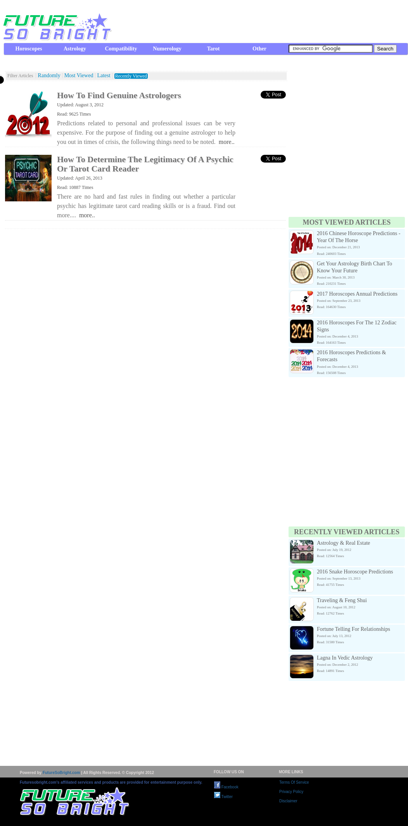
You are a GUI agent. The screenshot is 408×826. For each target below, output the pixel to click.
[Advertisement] (72, 142)
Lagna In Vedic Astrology (345, 658)
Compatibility (121, 49)
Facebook (226, 787)
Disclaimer (288, 801)
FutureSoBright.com (61, 773)
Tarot (213, 49)
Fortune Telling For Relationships (353, 629)
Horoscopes (29, 49)
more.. (227, 142)
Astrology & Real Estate (343, 543)
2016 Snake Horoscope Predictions (355, 572)
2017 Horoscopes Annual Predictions (357, 294)
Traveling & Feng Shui (342, 600)
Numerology (167, 49)
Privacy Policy (291, 792)
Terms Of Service (294, 782)
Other (259, 49)
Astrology (75, 49)
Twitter (223, 797)
